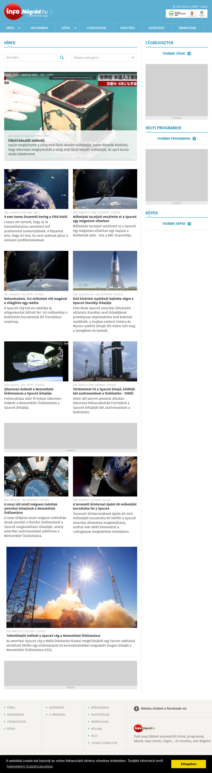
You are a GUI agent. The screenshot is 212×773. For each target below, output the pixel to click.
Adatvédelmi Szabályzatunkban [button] (30, 766)
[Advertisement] (70, 435)
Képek (66, 28)
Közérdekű (156, 28)
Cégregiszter (96, 28)
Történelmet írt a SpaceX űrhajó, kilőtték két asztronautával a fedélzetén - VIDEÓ (104, 391)
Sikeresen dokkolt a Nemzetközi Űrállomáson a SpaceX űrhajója (28, 391)
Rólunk (96, 729)
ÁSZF (94, 736)
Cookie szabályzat (104, 743)
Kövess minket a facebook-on (163, 708)
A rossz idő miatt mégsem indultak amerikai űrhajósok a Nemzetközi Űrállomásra (30, 508)
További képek (173, 224)
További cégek (173, 53)
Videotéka (127, 28)
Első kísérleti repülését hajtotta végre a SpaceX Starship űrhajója (103, 301)
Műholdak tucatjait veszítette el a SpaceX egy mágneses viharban (105, 219)
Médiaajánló (100, 707)
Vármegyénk (187, 28)
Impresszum (99, 722)
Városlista (51, 12)
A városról (57, 715)
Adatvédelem (100, 715)
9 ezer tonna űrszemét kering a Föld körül (35, 217)
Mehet (62, 57)
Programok (39, 28)
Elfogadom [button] (188, 764)
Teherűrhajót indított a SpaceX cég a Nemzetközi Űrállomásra (53, 636)
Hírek (10, 28)
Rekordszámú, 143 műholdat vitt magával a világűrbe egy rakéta (35, 301)
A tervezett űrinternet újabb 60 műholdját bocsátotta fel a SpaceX (105, 506)
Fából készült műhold (26, 141)
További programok (173, 139)
